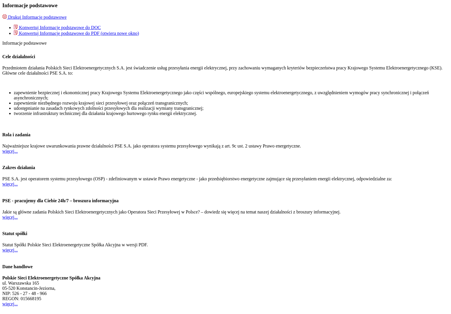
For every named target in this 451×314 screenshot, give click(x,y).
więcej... (10, 151)
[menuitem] (57, 27)
